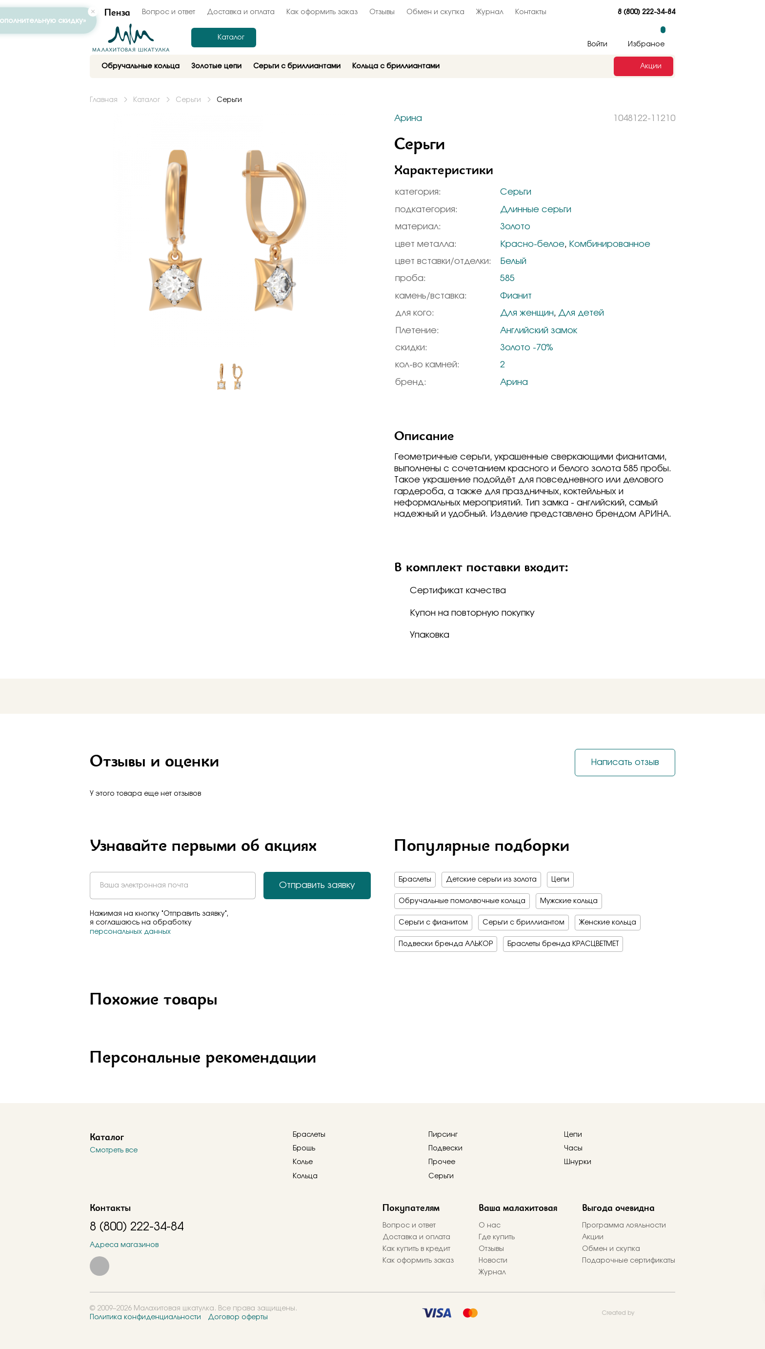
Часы (573, 1148)
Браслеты (415, 879)
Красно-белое (532, 244)
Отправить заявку (317, 885)
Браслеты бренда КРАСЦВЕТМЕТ (563, 944)
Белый (513, 261)
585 (507, 278)
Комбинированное (609, 244)
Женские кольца (607, 922)
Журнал (489, 12)
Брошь (304, 1148)
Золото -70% (526, 347)
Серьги (515, 192)
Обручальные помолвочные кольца (462, 901)
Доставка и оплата (241, 12)
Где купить (497, 1237)
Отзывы (382, 12)
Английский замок (538, 330)
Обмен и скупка (435, 12)
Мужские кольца (569, 901)
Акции (593, 1237)
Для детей (581, 313)
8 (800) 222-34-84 (646, 12)
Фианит (516, 296)
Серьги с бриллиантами (297, 66)
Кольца (305, 1176)
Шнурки (577, 1162)
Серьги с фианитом (433, 922)
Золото (515, 226)
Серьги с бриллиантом (523, 922)
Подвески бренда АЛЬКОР (446, 944)
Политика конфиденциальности (145, 1317)
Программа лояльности (624, 1225)
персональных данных (130, 931)
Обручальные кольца (140, 66)
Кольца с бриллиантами (396, 66)
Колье (303, 1162)
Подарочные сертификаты (628, 1260)
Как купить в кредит (416, 1249)
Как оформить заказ (322, 12)
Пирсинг (443, 1134)
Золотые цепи (216, 66)
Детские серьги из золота (491, 879)
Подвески (445, 1148)
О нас (490, 1225)
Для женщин (527, 313)
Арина (514, 382)
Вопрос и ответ (409, 1225)
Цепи (560, 879)
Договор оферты (238, 1317)
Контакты (530, 12)
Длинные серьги (535, 209)
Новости (493, 1260)
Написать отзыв (625, 762)
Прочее (441, 1162)
